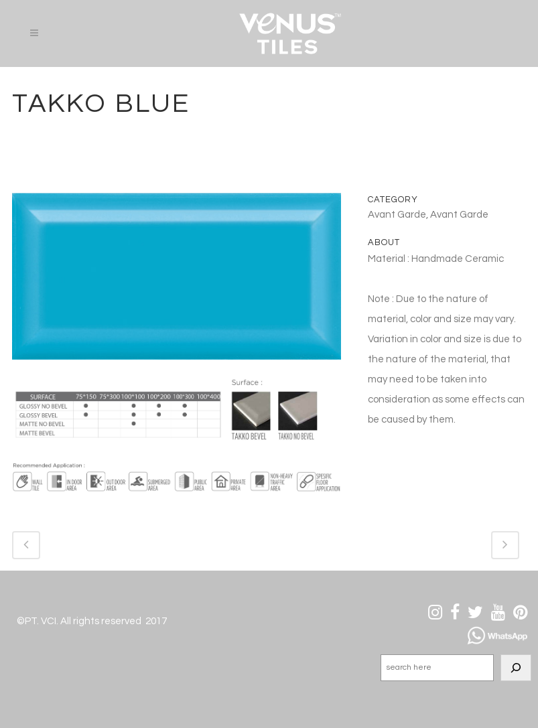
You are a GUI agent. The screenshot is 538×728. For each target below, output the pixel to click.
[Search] (515, 667)
